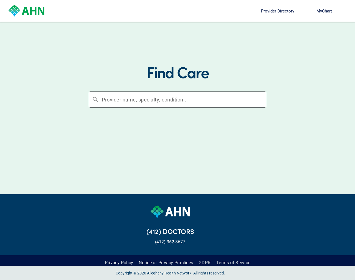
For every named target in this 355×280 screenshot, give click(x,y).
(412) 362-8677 (170, 237)
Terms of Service (233, 258)
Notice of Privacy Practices (166, 258)
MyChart (324, 11)
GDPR (205, 258)
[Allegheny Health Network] (26, 11)
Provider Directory (277, 11)
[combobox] (184, 99)
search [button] (95, 99)
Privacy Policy (119, 258)
